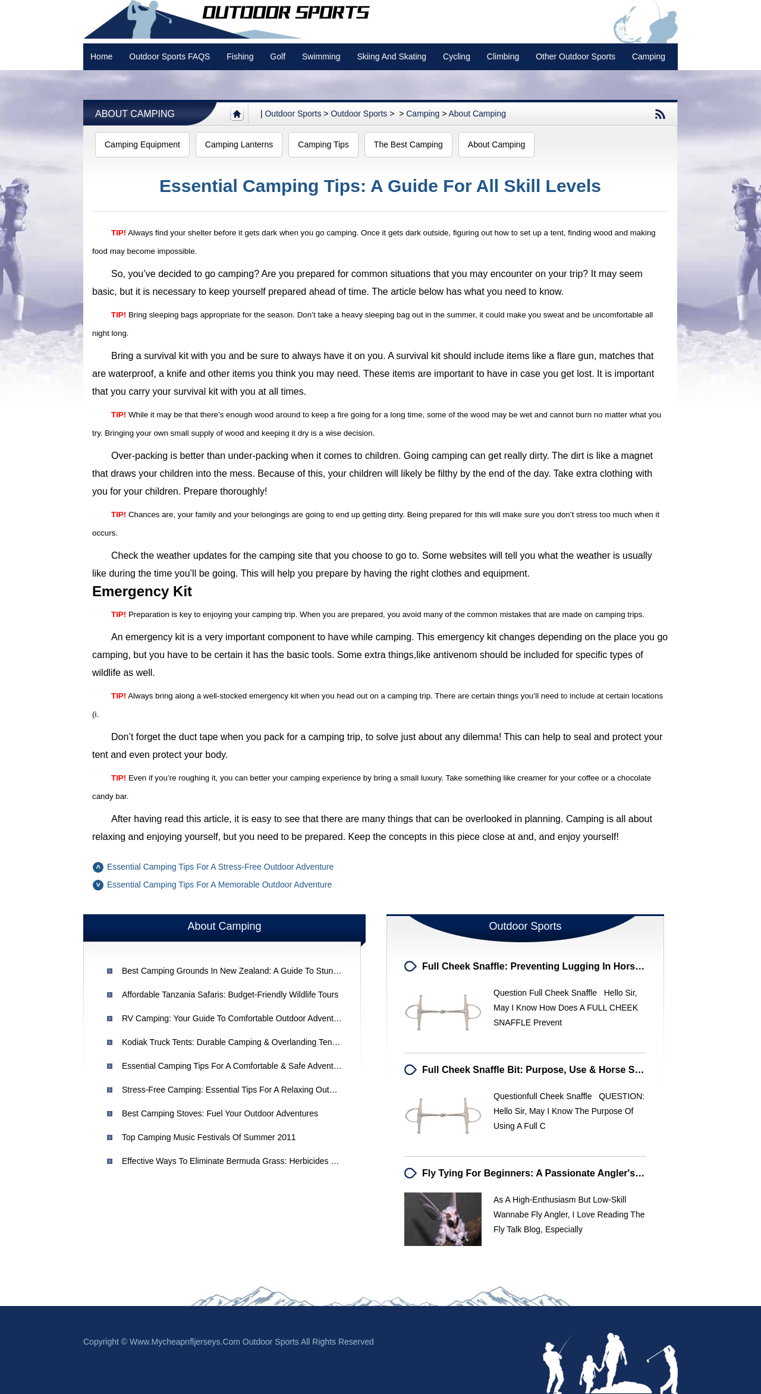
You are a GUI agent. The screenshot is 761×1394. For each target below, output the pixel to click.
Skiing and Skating (391, 56)
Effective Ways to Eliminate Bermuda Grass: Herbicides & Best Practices (257, 1161)
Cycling (456, 56)
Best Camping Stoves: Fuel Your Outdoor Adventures (220, 1113)
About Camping (135, 114)
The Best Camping (408, 144)
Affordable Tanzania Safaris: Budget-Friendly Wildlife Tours (230, 994)
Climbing (503, 56)
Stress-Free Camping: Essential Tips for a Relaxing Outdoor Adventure (254, 1089)
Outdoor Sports (359, 113)
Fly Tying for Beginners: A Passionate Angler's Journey (548, 1173)
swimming (321, 56)
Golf (277, 56)
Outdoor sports (293, 113)
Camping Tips (323, 144)
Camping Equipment (142, 144)
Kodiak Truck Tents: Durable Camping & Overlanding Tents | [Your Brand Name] (269, 1042)
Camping (648, 56)
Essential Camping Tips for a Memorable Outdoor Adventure (219, 884)
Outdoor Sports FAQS (169, 56)
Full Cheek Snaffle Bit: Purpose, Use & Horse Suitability (548, 1070)
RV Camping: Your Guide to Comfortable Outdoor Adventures (236, 1018)
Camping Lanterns (239, 144)
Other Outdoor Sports (575, 56)
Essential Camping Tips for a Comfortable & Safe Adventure (233, 1066)
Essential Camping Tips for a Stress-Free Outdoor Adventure (220, 866)
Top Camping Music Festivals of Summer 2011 (209, 1137)
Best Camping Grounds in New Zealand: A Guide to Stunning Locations (254, 971)
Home (101, 56)
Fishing (240, 56)
